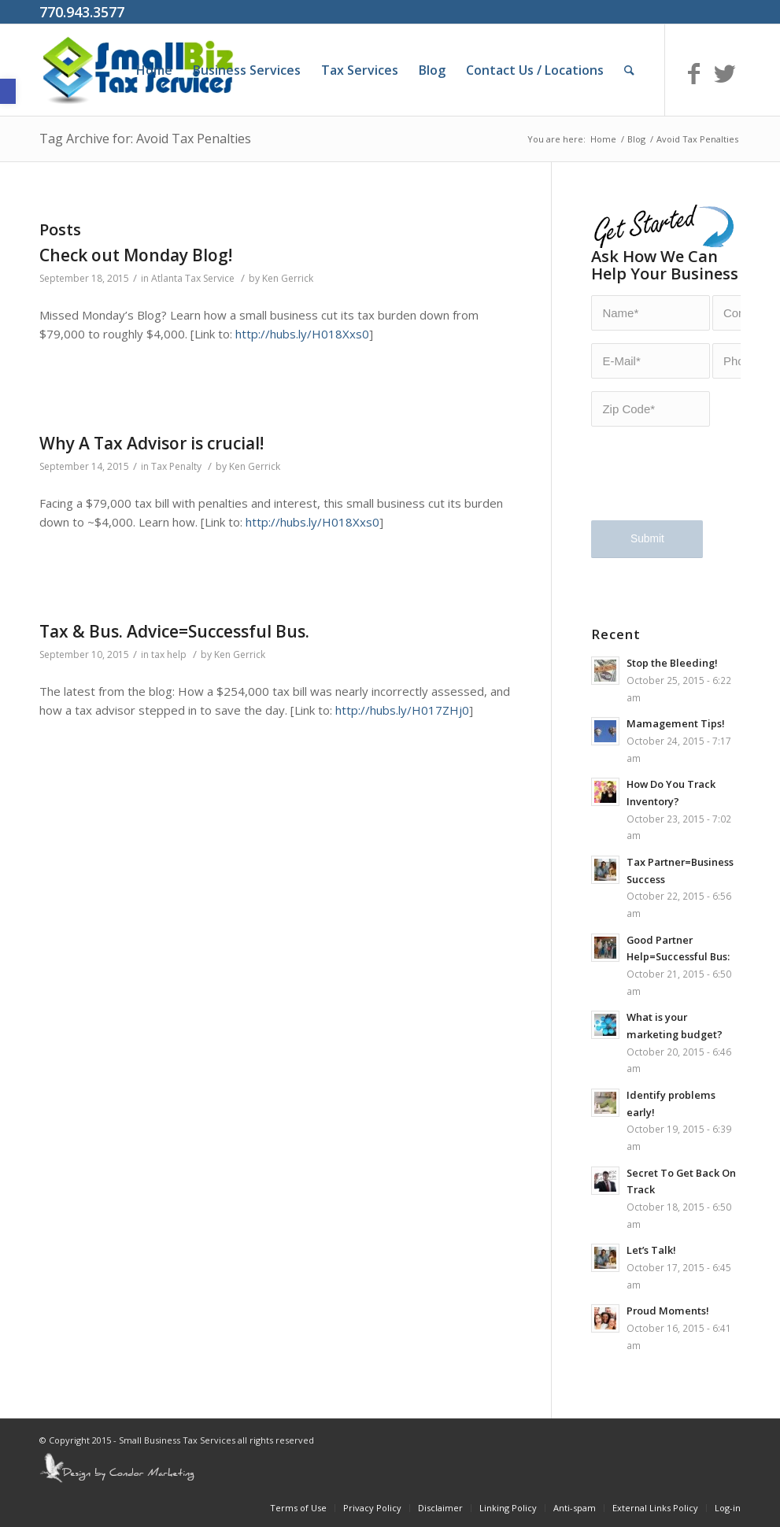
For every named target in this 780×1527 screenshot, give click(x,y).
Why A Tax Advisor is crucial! (151, 443)
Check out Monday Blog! (135, 255)
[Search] (629, 70)
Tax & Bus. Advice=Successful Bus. (174, 631)
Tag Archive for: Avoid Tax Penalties (145, 138)
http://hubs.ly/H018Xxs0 (302, 334)
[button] (8, 91)
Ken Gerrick (287, 278)
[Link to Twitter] (725, 73)
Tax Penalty (176, 466)
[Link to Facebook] (693, 73)
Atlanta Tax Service (193, 278)
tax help (169, 654)
